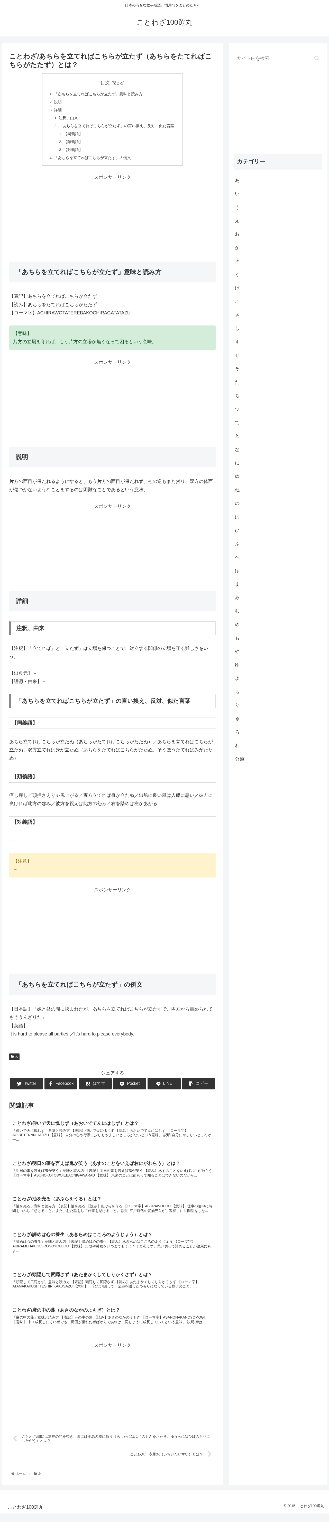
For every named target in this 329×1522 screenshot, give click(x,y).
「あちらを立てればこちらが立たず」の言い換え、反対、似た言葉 (116, 127)
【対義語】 (70, 152)
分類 (239, 759)
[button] (316, 58)
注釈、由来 (65, 119)
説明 (54, 102)
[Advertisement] (112, 221)
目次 (105, 82)
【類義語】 (70, 144)
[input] (278, 58)
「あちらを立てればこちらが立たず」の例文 (91, 160)
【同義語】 (70, 136)
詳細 (54, 110)
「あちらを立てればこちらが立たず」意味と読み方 (97, 94)
